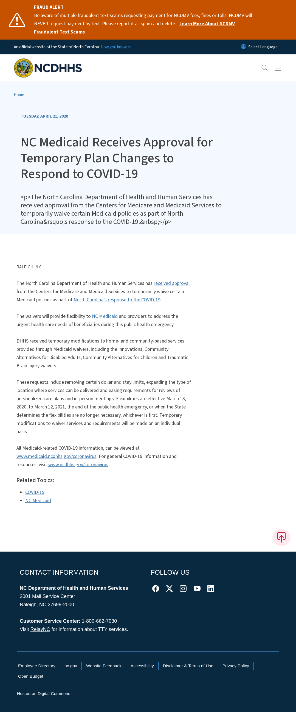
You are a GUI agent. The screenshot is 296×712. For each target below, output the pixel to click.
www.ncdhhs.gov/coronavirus (78, 464)
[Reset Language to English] (243, 47)
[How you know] (116, 47)
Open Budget (30, 676)
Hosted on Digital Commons (43, 693)
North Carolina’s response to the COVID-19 (117, 299)
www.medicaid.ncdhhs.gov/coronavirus (56, 456)
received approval (172, 283)
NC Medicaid (105, 316)
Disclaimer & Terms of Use (188, 665)
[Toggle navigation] (283, 68)
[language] (263, 47)
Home (19, 95)
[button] (260, 68)
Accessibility (142, 665)
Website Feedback (104, 665)
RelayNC (40, 629)
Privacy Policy (235, 665)
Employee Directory (36, 665)
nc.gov (70, 665)
